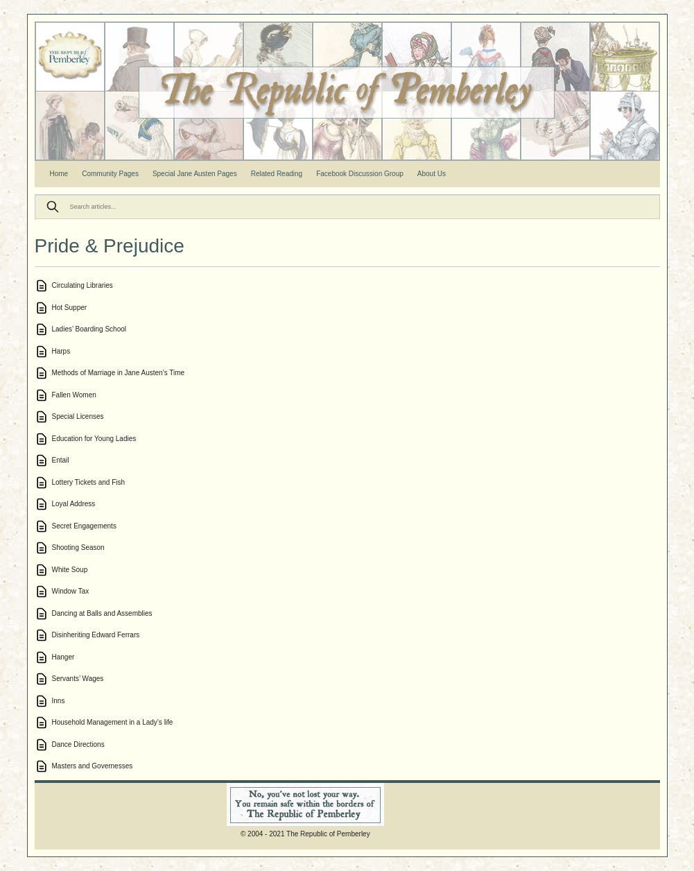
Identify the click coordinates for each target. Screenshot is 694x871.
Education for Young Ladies (94, 438)
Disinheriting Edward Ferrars (96, 635)
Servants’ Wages (78, 678)
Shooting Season (78, 547)
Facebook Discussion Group (360, 174)
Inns (58, 701)
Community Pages (110, 174)
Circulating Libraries (82, 285)
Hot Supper (69, 307)
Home (59, 174)
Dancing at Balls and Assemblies (102, 613)
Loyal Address (74, 504)
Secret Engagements (84, 526)
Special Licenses (78, 416)
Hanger (63, 657)
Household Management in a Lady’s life (112, 722)
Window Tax (70, 591)
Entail (60, 460)
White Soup (70, 570)
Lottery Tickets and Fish (88, 482)
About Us (431, 174)
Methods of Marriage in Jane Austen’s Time (118, 373)
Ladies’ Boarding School (89, 329)
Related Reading (277, 174)
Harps (61, 351)
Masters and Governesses (92, 766)
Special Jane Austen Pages (195, 174)
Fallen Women (74, 395)
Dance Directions (78, 744)
